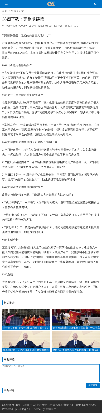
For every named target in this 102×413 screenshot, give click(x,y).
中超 (13, 11)
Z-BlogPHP (25, 409)
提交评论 (93, 385)
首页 (4, 11)
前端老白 (51, 409)
